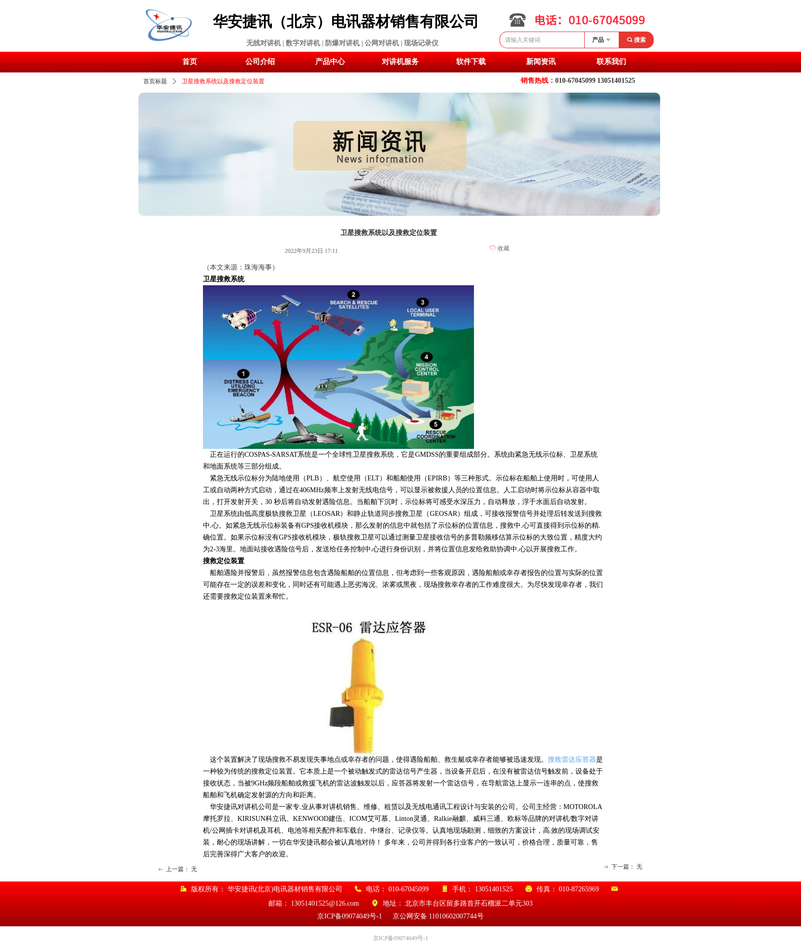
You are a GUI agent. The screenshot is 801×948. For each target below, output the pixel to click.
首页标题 (155, 81)
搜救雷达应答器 (572, 759)
